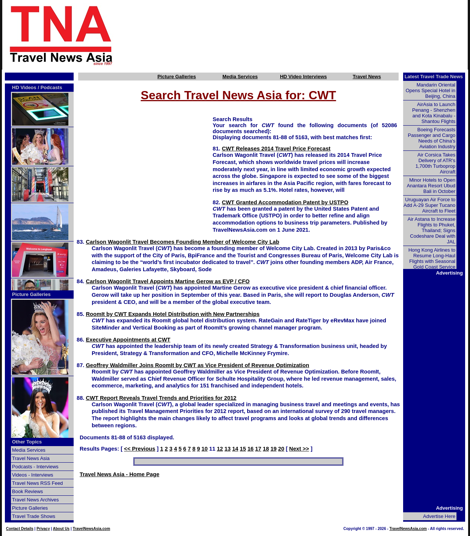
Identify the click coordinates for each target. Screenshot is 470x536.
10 (204, 449)
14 (235, 449)
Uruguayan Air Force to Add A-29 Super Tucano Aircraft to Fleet (429, 205)
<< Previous (139, 449)
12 (220, 449)
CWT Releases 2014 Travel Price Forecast (276, 149)
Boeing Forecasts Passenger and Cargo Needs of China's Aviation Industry (431, 138)
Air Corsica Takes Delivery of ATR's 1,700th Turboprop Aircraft (435, 163)
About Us (61, 529)
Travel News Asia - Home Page (119, 474)
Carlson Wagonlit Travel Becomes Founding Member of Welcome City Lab (182, 242)
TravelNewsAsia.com (91, 529)
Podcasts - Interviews (35, 466)
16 (251, 449)
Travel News (367, 76)
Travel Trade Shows (33, 516)
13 (228, 449)
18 (266, 449)
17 (258, 449)
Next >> (299, 449)
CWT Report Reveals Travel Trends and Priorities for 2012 (161, 398)
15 (243, 449)
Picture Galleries (176, 76)
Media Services (240, 76)
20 (281, 449)
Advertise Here (439, 516)
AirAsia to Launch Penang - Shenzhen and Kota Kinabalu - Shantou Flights (433, 113)
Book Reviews (27, 491)
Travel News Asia (31, 458)
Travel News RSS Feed (37, 483)
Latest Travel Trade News (434, 76)
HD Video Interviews (303, 76)
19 (274, 449)
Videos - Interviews (32, 475)
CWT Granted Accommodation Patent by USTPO (285, 202)
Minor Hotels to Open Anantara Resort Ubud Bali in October (431, 185)
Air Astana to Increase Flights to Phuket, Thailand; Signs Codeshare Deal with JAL (431, 230)
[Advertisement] (303, 35)
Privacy (43, 529)
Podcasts (51, 87)
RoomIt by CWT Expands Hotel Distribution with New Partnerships (173, 314)
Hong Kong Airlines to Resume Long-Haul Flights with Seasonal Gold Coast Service (431, 258)
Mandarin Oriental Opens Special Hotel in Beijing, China (430, 90)
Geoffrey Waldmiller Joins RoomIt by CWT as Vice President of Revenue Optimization (197, 365)
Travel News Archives (35, 500)
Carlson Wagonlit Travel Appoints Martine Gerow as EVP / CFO (167, 281)
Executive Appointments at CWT (128, 340)
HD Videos (24, 87)
